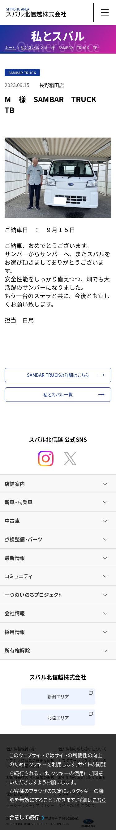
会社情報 (15, 613)
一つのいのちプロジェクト (33, 594)
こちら (99, 799)
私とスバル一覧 (58, 394)
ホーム (10, 47)
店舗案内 (15, 483)
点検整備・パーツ (23, 539)
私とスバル (30, 47)
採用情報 (15, 631)
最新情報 (15, 557)
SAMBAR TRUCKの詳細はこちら (58, 375)
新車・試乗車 (18, 502)
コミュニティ (18, 576)
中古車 (12, 520)
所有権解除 (17, 650)
